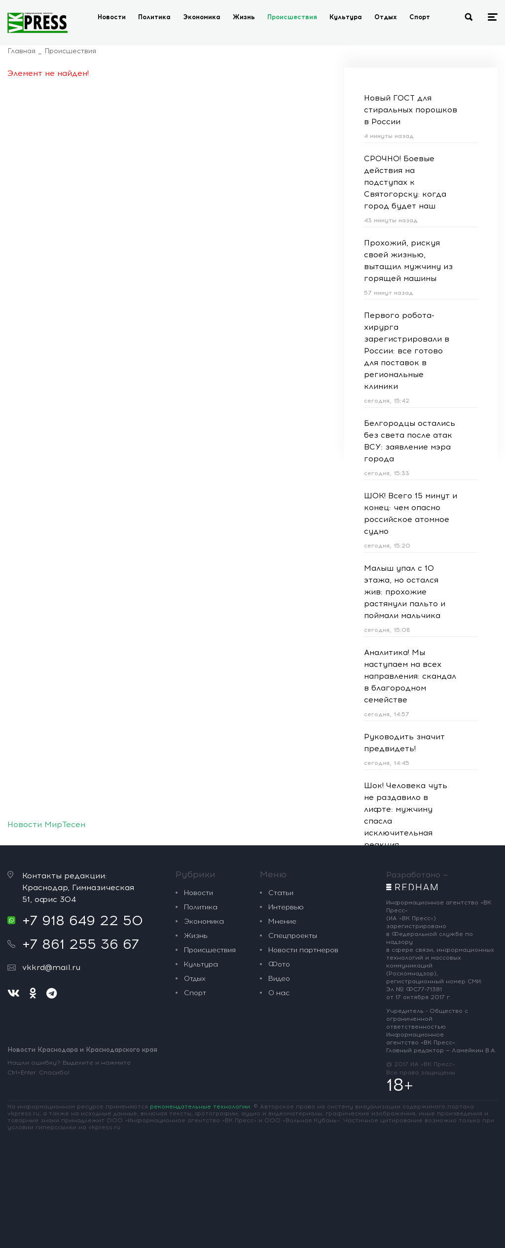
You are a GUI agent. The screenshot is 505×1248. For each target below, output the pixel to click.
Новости (112, 17)
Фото (279, 964)
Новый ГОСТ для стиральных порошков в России (410, 109)
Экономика (201, 17)
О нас (278, 993)
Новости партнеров (303, 950)
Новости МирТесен (46, 824)
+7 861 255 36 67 (80, 944)
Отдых (385, 17)
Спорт (419, 17)
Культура (345, 17)
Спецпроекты (292, 936)
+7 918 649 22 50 (82, 920)
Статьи (280, 893)
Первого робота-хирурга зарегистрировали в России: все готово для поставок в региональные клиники (406, 351)
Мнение (282, 921)
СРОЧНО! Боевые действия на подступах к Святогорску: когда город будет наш (405, 182)
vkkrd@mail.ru (51, 967)
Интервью (286, 907)
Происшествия (292, 17)
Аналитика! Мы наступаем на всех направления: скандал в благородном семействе (410, 676)
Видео (279, 978)
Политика (154, 17)
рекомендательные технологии (200, 1106)
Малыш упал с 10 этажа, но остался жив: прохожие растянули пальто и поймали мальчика (404, 591)
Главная (21, 51)
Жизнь (244, 17)
